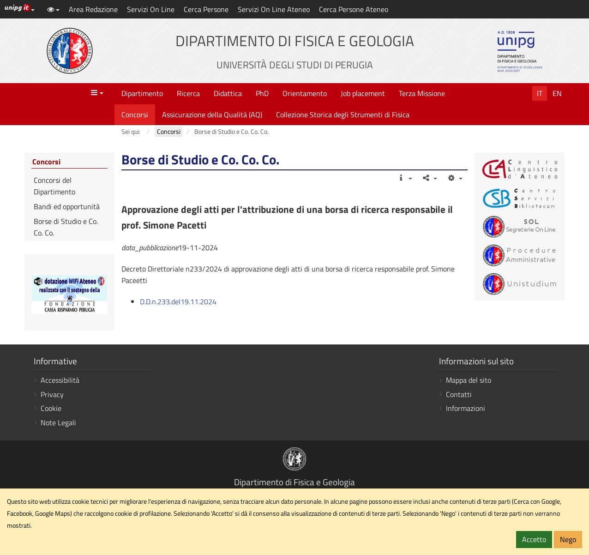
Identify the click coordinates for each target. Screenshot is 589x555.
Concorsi (134, 114)
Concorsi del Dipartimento (54, 186)
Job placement (363, 93)
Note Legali (58, 422)
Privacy (52, 394)
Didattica (228, 93)
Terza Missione (422, 93)
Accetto (534, 539)
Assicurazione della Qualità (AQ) (212, 114)
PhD (262, 93)
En (557, 93)
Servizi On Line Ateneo (274, 9)
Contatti (459, 394)
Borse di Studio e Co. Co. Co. (66, 227)
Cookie (51, 408)
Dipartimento (142, 93)
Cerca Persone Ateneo (353, 9)
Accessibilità (60, 380)
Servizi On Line (150, 9)
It (539, 93)
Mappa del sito (468, 380)
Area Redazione (93, 9)
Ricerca (188, 93)
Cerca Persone (206, 9)
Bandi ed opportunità (67, 206)
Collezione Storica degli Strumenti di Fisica (342, 114)
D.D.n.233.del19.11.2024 (178, 301)
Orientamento (304, 93)
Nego (568, 539)
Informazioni (465, 408)
